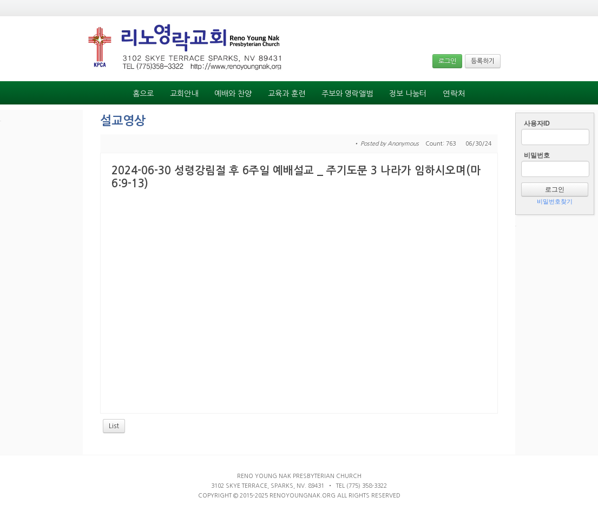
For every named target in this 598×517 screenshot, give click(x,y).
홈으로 (143, 93)
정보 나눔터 (407, 93)
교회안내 (184, 93)
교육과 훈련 (286, 93)
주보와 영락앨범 (347, 93)
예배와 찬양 (233, 93)
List (114, 426)
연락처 (454, 93)
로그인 (447, 61)
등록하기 (483, 61)
